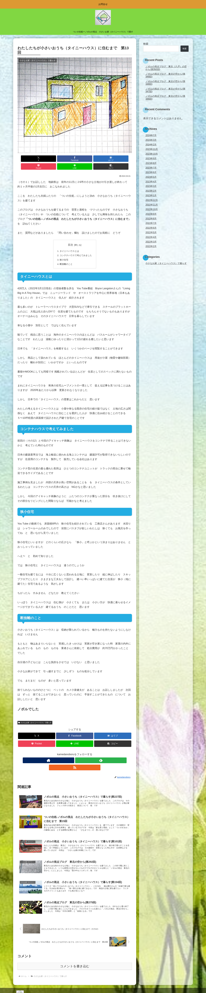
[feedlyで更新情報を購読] (75, 754)
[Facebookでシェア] (46, 158)
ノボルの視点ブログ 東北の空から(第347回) (165, 90)
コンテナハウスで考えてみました (76, 248)
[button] (123, 158)
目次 (70, 237)
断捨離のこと (65, 257)
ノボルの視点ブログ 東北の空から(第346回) (165, 97)
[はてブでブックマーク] (65, 158)
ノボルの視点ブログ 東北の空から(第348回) (165, 82)
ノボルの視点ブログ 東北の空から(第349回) (165, 75)
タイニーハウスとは (69, 243)
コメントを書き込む (74, 959)
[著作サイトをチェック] (68, 754)
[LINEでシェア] (103, 158)
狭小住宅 (63, 252)
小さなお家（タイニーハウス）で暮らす (35, 716)
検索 (145, 43)
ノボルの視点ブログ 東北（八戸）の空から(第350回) (166, 67)
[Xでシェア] (26, 158)
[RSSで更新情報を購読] (81, 754)
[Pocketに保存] (84, 158)
